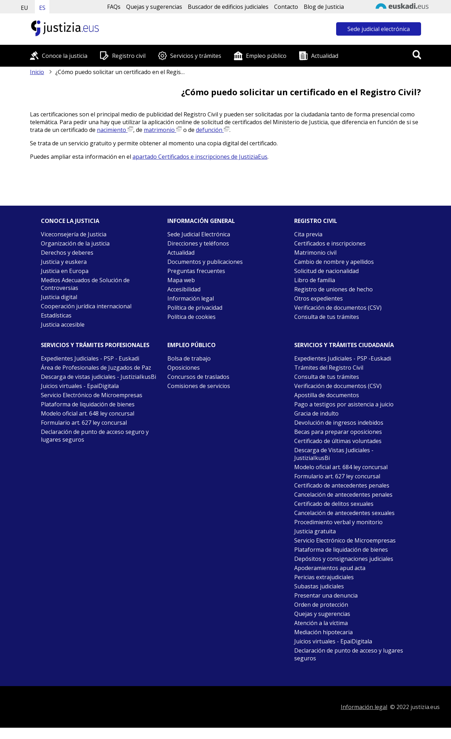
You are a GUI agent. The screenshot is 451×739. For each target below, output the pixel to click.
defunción (212, 130)
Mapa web (181, 280)
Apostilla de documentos (326, 395)
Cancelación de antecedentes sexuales (344, 513)
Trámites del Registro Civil (328, 367)
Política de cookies (191, 317)
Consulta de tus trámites (326, 317)
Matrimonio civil (315, 252)
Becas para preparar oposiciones (338, 432)
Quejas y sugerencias (154, 7)
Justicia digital (59, 297)
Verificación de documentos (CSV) (338, 307)
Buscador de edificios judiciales (228, 7)
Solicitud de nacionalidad (326, 271)
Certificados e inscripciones (330, 243)
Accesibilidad (183, 289)
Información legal (190, 298)
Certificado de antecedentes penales (341, 485)
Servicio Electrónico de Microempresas (91, 395)
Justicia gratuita (315, 531)
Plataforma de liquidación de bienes (88, 404)
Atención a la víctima (321, 623)
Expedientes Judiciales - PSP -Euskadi (342, 358)
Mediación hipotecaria (323, 632)
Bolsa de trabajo (189, 358)
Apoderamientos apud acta (329, 568)
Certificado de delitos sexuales (333, 504)
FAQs (114, 7)
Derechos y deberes (67, 252)
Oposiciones (183, 367)
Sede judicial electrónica (378, 29)
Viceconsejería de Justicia (73, 234)
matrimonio (163, 130)
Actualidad (324, 56)
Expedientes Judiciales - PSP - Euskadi (90, 358)
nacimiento (115, 130)
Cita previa (308, 234)
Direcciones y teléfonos (198, 243)
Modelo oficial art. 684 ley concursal (341, 467)
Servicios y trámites (195, 56)
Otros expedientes (318, 298)
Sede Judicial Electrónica (198, 234)
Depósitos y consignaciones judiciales (343, 559)
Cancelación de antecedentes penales (343, 494)
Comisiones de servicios (198, 386)
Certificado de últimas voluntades (338, 441)
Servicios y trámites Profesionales (95, 345)
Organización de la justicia (75, 243)
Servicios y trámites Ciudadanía (344, 345)
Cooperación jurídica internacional (86, 306)
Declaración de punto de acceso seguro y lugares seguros (95, 435)
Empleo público (266, 56)
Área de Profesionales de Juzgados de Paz (96, 367)
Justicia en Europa (64, 271)
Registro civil (129, 56)
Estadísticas (56, 315)
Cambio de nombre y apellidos (334, 262)
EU (24, 8)
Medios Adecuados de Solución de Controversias (85, 284)
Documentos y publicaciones (205, 262)
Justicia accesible (63, 324)
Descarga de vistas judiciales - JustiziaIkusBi (98, 377)
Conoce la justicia (64, 56)
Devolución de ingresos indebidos (338, 422)
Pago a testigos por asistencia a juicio (344, 404)
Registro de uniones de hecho (333, 289)
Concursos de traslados (198, 377)
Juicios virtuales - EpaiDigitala (80, 386)
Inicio (37, 72)
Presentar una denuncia (326, 595)
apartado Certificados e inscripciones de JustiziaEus (199, 156)
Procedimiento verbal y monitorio (338, 522)
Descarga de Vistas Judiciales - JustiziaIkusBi (333, 454)
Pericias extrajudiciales (324, 577)
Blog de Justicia (324, 7)
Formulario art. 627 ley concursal (84, 422)
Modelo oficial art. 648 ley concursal (87, 413)
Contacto (286, 7)
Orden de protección (321, 604)
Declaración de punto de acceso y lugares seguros (348, 654)
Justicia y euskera (64, 262)
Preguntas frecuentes (196, 271)
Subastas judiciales (319, 586)
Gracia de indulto (316, 413)
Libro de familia (314, 280)
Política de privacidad (194, 307)
